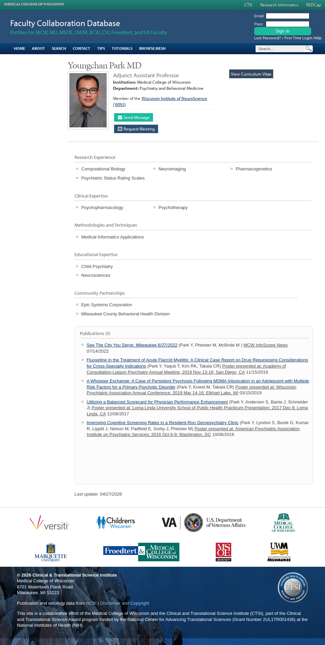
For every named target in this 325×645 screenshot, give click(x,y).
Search (59, 48)
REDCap (313, 4)
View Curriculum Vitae (251, 74)
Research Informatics (279, 4)
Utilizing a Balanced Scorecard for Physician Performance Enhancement (157, 401)
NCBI (91, 603)
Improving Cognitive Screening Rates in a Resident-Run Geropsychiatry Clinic (163, 422)
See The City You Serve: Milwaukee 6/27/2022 (132, 345)
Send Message (134, 117)
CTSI (248, 4)
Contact (81, 48)
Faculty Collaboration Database (65, 23)
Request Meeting (136, 128)
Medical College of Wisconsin (34, 4)
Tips (101, 48)
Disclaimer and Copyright (124, 603)
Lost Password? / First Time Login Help (288, 37)
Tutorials (122, 48)
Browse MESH (152, 48)
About (38, 48)
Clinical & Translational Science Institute (74, 575)
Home (19, 48)
